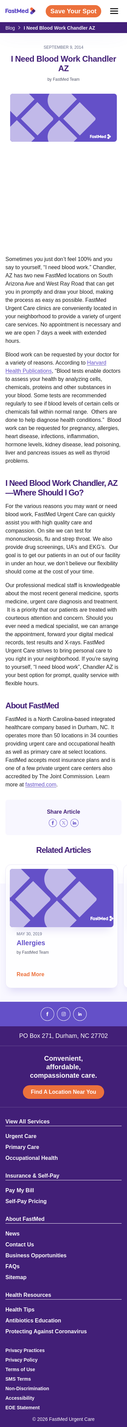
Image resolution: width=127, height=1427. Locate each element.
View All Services (27, 1121)
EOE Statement (22, 1407)
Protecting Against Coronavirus (46, 1331)
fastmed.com (41, 784)
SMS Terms (18, 1379)
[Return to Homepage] (20, 10)
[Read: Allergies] (61, 898)
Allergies (31, 943)
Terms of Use (20, 1369)
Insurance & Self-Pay (32, 1176)
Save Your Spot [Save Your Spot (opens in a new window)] (73, 11)
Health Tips (20, 1310)
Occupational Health (31, 1158)
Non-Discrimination (27, 1388)
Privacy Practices (25, 1350)
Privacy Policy (21, 1359)
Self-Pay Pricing (26, 1201)
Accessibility (20, 1398)
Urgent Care (21, 1136)
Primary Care (22, 1147)
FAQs (12, 1266)
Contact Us (19, 1244)
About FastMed (25, 1219)
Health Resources (28, 1295)
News (12, 1234)
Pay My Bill (19, 1190)
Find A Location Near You (63, 1092)
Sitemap (15, 1277)
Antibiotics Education (33, 1320)
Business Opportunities (35, 1255)
